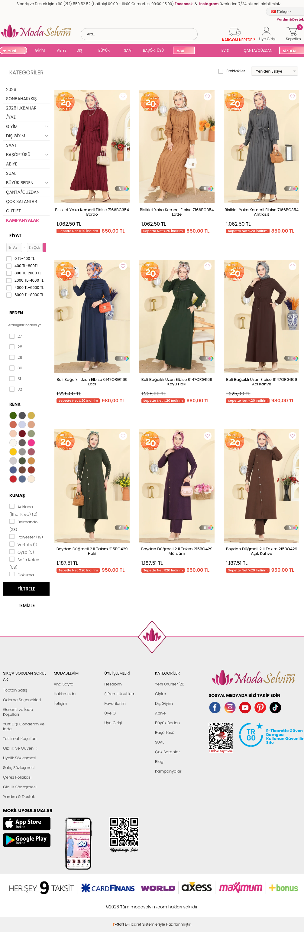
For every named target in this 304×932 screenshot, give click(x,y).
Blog (159, 761)
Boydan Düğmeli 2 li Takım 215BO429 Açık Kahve (261, 551)
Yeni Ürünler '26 (169, 684)
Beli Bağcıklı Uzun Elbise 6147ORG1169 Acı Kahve (261, 382)
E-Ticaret (133, 903)
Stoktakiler (231, 71)
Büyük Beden (167, 723)
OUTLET (13, 211)
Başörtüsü (164, 732)
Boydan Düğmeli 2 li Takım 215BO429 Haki (92, 551)
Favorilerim (114, 703)
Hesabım (112, 684)
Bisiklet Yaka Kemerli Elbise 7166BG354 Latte (177, 212)
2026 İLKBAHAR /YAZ (21, 112)
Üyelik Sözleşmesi (19, 758)
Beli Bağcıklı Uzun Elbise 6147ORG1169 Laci (92, 382)
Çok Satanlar (167, 752)
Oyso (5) (21, 551)
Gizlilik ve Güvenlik (20, 748)
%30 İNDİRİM (183, 51)
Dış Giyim (164, 703)
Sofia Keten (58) (24, 563)
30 (15, 368)
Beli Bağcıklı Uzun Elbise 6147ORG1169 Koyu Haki (176, 382)
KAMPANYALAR (22, 220)
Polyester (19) (26, 536)
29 (15, 358)
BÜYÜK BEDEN (104, 51)
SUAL (207, 51)
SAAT (128, 50)
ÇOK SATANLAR (21, 201)
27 (15, 336)
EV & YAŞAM (228, 51)
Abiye (160, 713)
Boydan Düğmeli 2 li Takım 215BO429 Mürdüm (176, 551)
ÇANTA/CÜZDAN (258, 50)
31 (15, 379)
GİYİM (40, 50)
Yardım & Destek (19, 797)
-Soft (119, 903)
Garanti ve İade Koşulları (18, 712)
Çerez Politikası (17, 777)
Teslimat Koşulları (20, 738)
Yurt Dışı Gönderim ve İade (23, 726)
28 (15, 347)
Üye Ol (110, 713)
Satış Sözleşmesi (18, 767)
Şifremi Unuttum (119, 694)
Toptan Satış (15, 690)
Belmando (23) (23, 525)
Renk (15, 404)
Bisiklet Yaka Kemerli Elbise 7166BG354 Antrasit (262, 212)
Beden (16, 313)
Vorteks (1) (23, 544)
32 (15, 389)
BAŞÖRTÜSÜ (153, 50)
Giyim (160, 694)
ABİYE (61, 50)
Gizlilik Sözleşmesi (20, 787)
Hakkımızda (65, 694)
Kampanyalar (168, 771)
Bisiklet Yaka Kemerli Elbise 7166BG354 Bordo (92, 212)
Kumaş (17, 495)
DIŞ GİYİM (81, 51)
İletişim (60, 703)
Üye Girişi (113, 723)
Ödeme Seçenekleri (22, 700)
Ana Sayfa (63, 684)
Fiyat (15, 235)
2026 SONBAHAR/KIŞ (21, 94)
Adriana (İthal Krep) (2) (23, 510)
